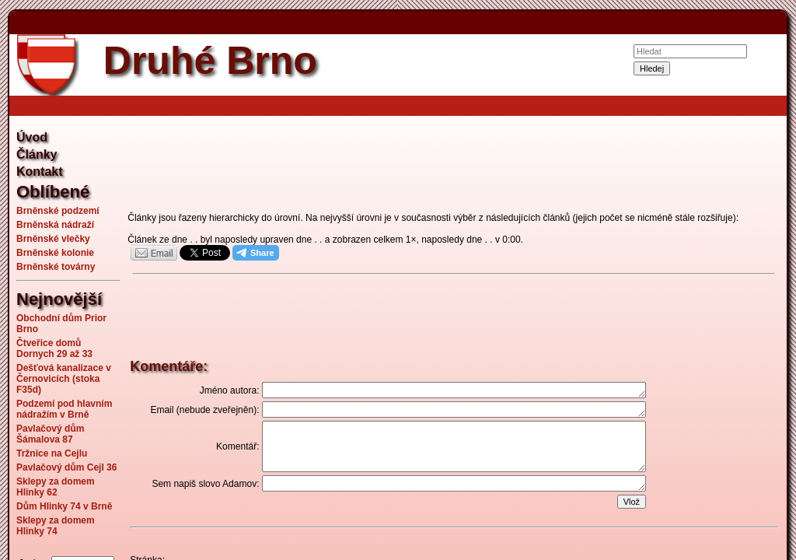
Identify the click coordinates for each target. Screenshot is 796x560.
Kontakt (39, 171)
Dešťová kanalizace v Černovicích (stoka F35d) (63, 378)
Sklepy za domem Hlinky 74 (55, 526)
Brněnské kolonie (55, 252)
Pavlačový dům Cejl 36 (66, 467)
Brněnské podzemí (58, 210)
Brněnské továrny (55, 266)
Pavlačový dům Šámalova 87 (50, 434)
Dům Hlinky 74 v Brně (64, 506)
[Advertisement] (454, 166)
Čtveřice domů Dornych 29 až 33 (54, 348)
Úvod (31, 137)
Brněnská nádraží (55, 224)
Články (36, 154)
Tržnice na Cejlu (51, 453)
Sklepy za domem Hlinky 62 (55, 487)
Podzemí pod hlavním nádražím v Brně (64, 409)
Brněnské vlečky (53, 238)
